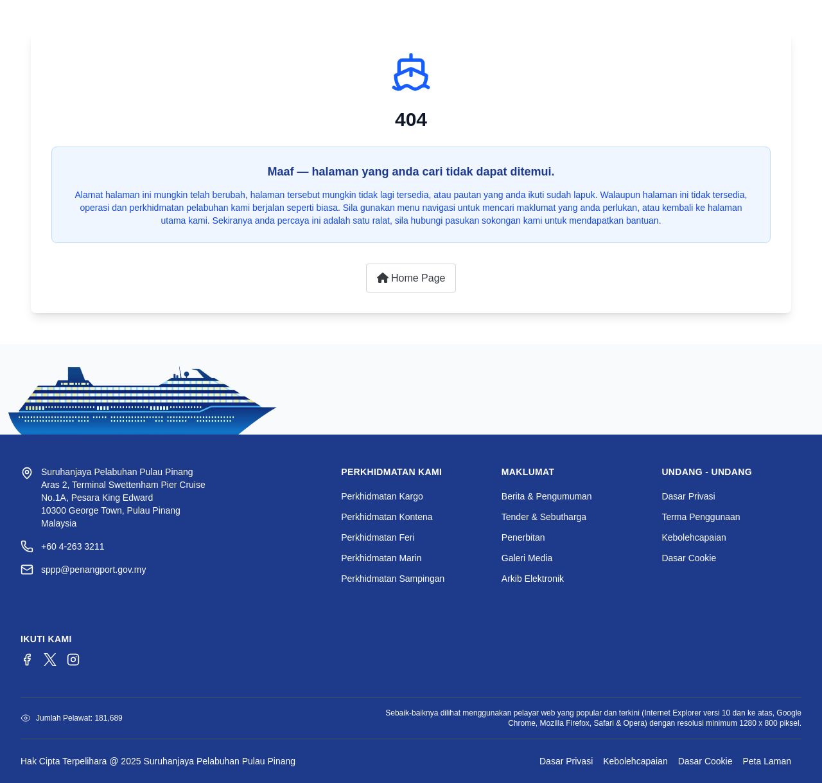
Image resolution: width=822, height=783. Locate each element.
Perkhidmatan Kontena (386, 517)
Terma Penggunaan (700, 517)
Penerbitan (523, 537)
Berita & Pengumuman (547, 496)
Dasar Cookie (688, 558)
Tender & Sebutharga (544, 517)
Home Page (411, 278)
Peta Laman (767, 761)
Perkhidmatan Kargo (382, 496)
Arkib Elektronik (533, 578)
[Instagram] (73, 659)
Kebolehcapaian (693, 537)
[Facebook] (27, 659)
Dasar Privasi (688, 496)
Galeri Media (527, 558)
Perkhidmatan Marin (381, 558)
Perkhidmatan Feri (377, 537)
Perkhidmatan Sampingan (392, 578)
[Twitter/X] (50, 659)
